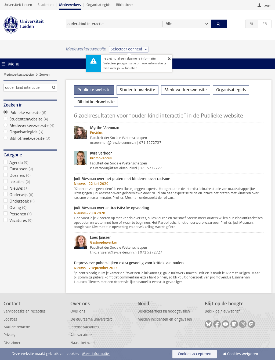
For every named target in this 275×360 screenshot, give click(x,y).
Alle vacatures (81, 334)
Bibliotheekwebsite (30, 138)
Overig (30, 208)
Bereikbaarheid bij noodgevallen (164, 311)
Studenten (45, 4)
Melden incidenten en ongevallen (165, 319)
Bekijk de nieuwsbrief (222, 311)
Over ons (77, 311)
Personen (30, 214)
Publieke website (30, 113)
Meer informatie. (96, 353)
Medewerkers (70, 4)
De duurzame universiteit (91, 319)
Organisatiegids (98, 4)
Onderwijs (30, 195)
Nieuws (30, 188)
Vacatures (30, 220)
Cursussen (30, 169)
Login (267, 5)
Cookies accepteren (194, 354)
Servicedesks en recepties (24, 311)
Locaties (30, 182)
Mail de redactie (16, 327)
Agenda (30, 163)
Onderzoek (30, 201)
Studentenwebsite (30, 119)
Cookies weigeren (242, 354)
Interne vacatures (84, 327)
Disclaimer (11, 343)
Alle (169, 23)
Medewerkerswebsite (18, 74)
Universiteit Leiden (17, 4)
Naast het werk (83, 343)
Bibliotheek (124, 4)
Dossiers (30, 175)
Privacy (9, 334)
